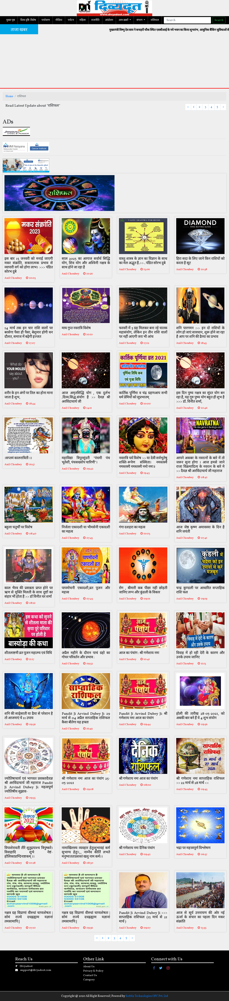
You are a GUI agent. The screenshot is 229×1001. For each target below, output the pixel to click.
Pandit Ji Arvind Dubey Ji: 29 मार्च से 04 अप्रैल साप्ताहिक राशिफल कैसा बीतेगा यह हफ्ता (86, 718)
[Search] (187, 20)
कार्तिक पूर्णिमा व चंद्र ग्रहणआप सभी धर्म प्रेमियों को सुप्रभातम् (143, 395)
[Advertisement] (114, 61)
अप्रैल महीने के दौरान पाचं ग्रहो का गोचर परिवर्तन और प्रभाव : (86, 655)
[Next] (223, 107)
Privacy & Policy (93, 971)
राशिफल (155, 20)
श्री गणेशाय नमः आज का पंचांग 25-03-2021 (86, 781)
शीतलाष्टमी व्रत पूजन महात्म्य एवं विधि (28, 653)
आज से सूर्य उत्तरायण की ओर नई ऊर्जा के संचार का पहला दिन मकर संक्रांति (200, 917)
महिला (82, 20)
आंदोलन (109, 20)
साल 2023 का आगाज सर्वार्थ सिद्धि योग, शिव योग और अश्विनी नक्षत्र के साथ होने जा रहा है (86, 263)
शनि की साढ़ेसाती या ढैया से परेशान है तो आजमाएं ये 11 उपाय (28, 716)
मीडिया (58, 20)
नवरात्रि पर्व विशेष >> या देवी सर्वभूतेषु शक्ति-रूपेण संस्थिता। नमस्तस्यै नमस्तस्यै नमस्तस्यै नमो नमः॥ (143, 462)
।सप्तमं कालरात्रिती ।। (18, 458)
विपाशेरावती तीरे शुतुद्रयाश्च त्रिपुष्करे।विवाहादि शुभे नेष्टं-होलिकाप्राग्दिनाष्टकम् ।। (28, 852)
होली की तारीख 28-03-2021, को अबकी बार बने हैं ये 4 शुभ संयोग (200, 716)
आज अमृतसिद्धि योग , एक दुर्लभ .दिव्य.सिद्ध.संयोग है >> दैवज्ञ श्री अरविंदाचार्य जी (86, 397)
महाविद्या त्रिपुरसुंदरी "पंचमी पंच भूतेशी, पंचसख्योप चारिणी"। (86, 460)
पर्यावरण (46, 20)
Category (89, 980)
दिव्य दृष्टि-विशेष (28, 20)
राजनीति (95, 20)
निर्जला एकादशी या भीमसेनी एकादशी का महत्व (86, 529)
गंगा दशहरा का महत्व (132, 527)
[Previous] (188, 107)
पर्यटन (71, 20)
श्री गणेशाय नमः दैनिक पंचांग (137, 848)
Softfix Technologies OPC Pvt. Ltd (147, 996)
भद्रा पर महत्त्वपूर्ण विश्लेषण (193, 848)
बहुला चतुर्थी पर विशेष (18, 527)
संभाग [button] (140, 20)
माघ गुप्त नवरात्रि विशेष (76, 328)
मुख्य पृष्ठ (10, 20)
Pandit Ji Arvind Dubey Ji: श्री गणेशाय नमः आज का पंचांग (143, 716)
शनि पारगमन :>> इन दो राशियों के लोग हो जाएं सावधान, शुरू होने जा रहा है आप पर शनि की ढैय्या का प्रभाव (200, 332)
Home (9, 96)
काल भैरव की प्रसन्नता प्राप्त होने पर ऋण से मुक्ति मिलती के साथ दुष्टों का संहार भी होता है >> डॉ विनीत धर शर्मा (28, 592)
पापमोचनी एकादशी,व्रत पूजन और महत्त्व (86, 590)
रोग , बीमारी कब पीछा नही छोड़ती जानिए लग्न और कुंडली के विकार (143, 590)
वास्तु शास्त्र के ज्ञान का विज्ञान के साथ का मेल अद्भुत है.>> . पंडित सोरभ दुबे (143, 261)
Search (219, 20)
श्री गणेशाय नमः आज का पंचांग (138, 778)
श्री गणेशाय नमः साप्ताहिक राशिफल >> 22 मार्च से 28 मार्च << (200, 781)
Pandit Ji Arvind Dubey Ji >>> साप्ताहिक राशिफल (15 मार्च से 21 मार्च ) (143, 917)
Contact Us (90, 975)
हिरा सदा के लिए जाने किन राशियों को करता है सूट (200, 261)
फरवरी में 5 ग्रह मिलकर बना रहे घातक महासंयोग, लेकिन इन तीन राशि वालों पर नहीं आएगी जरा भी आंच (143, 332)
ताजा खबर (19, 30)
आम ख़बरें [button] (124, 20)
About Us (88, 967)
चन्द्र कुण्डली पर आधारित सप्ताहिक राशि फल (200, 590)
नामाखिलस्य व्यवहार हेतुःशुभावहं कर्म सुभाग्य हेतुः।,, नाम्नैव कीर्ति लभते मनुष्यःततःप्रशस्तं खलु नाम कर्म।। (86, 852)
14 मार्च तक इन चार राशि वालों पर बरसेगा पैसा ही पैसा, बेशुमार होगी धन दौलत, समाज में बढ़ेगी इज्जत (28, 332)
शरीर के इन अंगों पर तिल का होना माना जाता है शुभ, (28, 395)
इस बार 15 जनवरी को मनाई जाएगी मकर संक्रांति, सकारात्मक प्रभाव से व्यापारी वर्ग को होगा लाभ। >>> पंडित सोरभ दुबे (28, 265)
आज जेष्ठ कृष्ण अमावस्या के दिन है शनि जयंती (200, 529)
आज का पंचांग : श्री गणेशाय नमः (139, 653)
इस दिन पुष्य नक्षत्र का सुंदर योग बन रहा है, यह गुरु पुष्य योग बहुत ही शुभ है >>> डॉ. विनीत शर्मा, (200, 397)
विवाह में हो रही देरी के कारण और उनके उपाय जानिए (200, 655)
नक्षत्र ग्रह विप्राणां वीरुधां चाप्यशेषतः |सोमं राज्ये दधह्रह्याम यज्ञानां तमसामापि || (28, 917)
